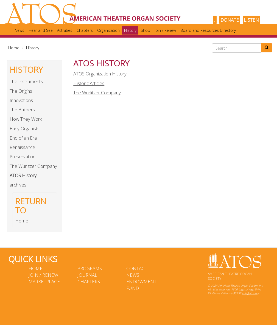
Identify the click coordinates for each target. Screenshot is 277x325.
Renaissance (22, 147)
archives (18, 185)
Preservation (22, 156)
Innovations (21, 100)
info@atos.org (250, 293)
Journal (87, 275)
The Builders (22, 109)
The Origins (21, 91)
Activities (64, 30)
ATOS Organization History (100, 73)
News (19, 30)
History (130, 30)
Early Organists (25, 128)
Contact (136, 268)
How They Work (26, 119)
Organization (108, 30)
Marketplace (44, 281)
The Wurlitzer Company (33, 166)
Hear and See (41, 30)
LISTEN (251, 20)
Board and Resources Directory (208, 30)
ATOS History (23, 175)
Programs (89, 268)
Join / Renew (165, 30)
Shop (145, 30)
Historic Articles (88, 83)
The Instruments (26, 81)
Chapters (85, 30)
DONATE (229, 20)
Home (13, 47)
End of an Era (23, 138)
